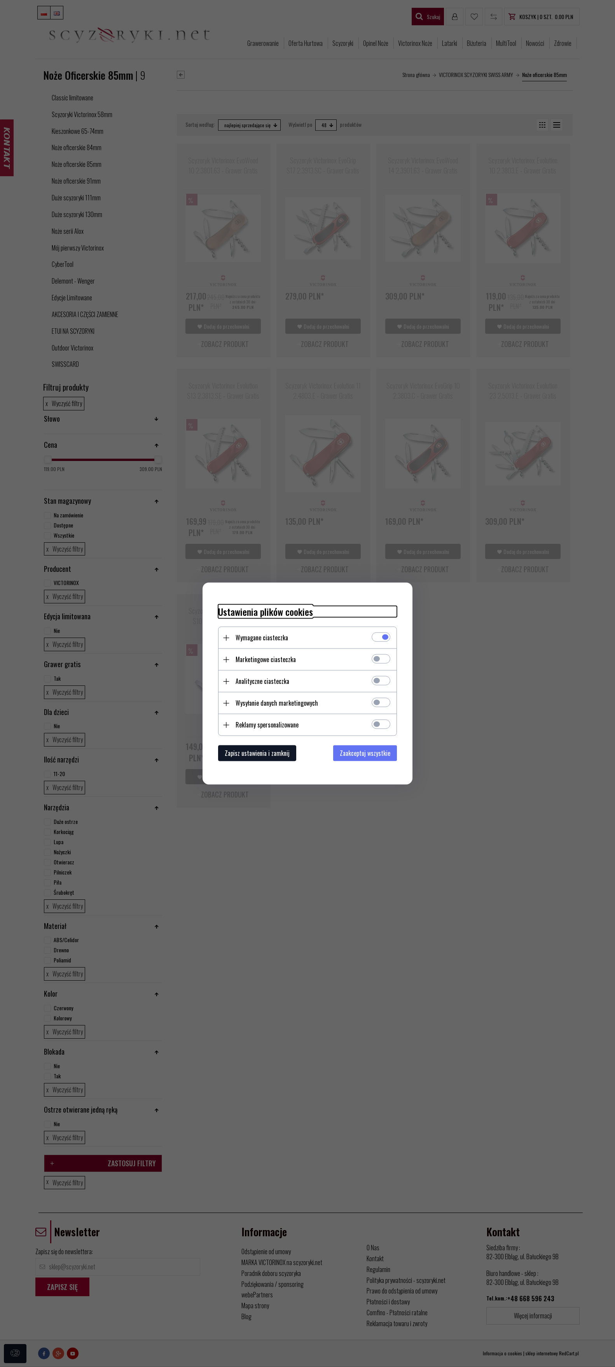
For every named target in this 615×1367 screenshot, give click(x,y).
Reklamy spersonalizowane (267, 724)
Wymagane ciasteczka (262, 637)
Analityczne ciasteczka (262, 681)
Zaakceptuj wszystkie (365, 753)
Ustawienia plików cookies (265, 611)
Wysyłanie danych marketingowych (277, 703)
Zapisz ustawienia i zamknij (257, 753)
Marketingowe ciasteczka (266, 659)
